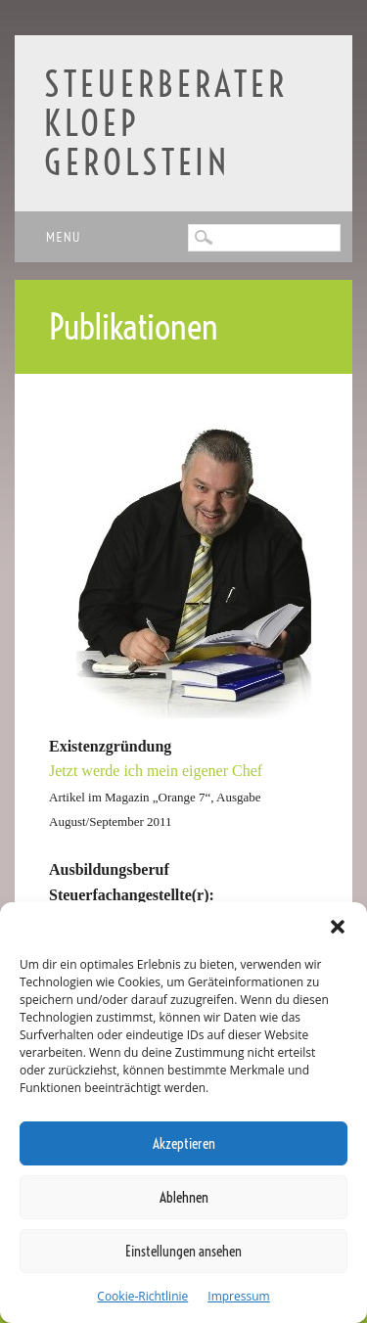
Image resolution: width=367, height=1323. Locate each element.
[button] (337, 926)
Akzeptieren (184, 1143)
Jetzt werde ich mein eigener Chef (155, 770)
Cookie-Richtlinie (142, 1296)
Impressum (238, 1296)
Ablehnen (184, 1197)
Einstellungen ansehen (183, 1251)
